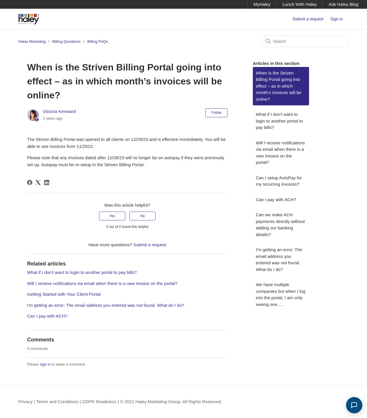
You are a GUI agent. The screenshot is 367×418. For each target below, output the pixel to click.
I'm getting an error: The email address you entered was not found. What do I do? (105, 305)
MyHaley (261, 4)
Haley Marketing (32, 41)
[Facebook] (29, 182)
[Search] (305, 41)
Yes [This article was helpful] (112, 216)
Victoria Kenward (59, 111)
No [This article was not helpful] (142, 216)
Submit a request (307, 19)
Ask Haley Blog (343, 4)
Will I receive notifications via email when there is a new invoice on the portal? (102, 283)
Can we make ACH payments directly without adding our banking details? (280, 224)
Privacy (25, 401)
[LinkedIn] (46, 182)
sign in (45, 364)
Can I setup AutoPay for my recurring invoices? (279, 181)
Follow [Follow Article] (216, 113)
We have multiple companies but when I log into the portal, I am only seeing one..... (280, 294)
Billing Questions (66, 41)
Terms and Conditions (57, 401)
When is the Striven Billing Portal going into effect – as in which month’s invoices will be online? (278, 86)
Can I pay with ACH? (47, 316)
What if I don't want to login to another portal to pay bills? (82, 272)
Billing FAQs (97, 41)
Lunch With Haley (300, 4)
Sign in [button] (336, 19)
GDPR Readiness (99, 401)
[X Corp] (38, 182)
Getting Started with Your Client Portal (63, 294)
